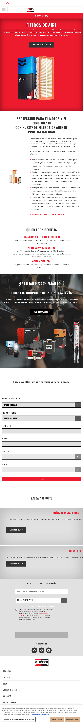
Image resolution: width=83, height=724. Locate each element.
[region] (41, 714)
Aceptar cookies (56, 719)
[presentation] (34, 626)
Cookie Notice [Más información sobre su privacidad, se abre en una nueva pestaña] (36, 715)
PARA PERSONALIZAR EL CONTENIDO (42, 606)
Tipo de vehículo (9, 413)
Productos (9, 671)
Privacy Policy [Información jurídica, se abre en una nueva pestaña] (45, 715)
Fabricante (6, 426)
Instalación (34, 214)
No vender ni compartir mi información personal (18, 719)
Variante (5, 451)
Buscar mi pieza (41, 16)
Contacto (7, 696)
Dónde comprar (9, 702)
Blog (5, 683)
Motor (4, 464)
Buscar (41, 479)
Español (7, 3)
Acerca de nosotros (11, 689)
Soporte (8, 677)
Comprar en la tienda (53, 214)
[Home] (30, 10)
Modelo (5, 439)
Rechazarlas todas (72, 719)
